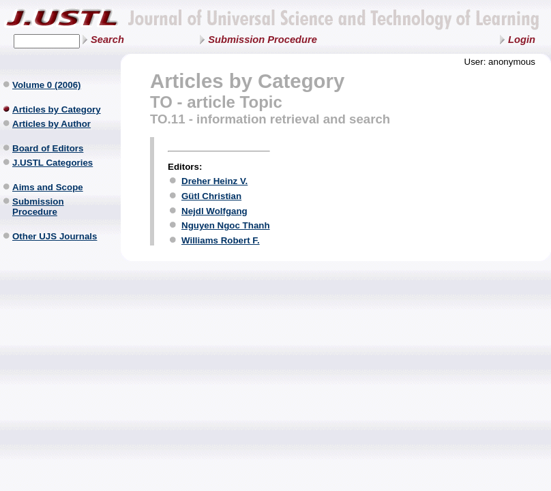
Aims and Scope (47, 187)
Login (521, 39)
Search (107, 39)
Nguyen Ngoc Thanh (225, 225)
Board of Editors (47, 148)
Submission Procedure (262, 39)
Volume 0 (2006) (46, 85)
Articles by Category (56, 109)
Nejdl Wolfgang (214, 211)
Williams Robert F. (220, 240)
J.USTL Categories (52, 163)
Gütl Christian (211, 196)
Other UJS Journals (54, 236)
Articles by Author (51, 124)
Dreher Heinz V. (214, 181)
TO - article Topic (216, 102)
